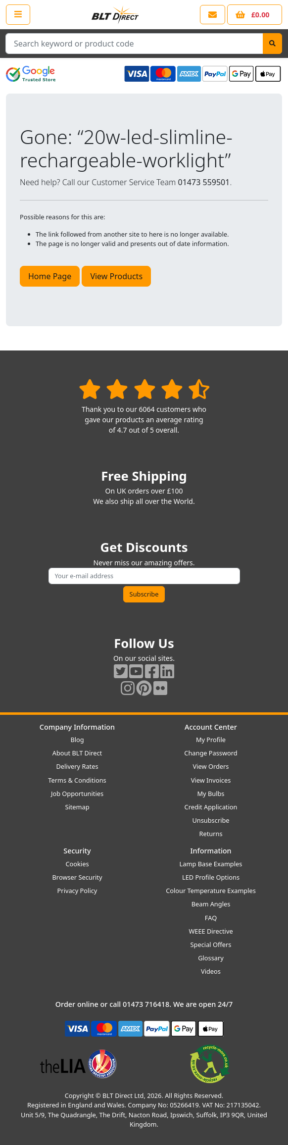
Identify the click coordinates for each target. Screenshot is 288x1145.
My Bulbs (211, 793)
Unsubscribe (210, 820)
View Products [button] (116, 276)
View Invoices (211, 780)
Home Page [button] (49, 276)
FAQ (211, 917)
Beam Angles (211, 903)
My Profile (211, 739)
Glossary (211, 957)
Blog (77, 739)
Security (77, 850)
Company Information (77, 727)
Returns (210, 833)
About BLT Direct (77, 752)
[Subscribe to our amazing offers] (144, 576)
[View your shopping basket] (254, 14)
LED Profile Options (211, 877)
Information (210, 850)
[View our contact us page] (212, 14)
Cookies (77, 863)
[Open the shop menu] (18, 14)
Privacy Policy (77, 890)
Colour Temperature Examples (211, 890)
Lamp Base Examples (211, 863)
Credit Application (211, 806)
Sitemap (77, 806)
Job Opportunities (77, 793)
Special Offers (211, 944)
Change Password (210, 752)
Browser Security (77, 877)
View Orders (211, 766)
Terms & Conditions (77, 780)
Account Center (211, 727)
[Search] (272, 43)
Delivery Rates (77, 766)
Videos (211, 971)
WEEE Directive (211, 931)
